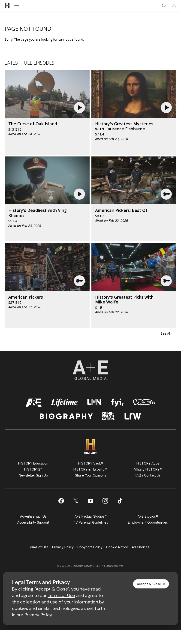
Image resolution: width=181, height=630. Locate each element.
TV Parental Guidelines (90, 522)
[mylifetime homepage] (64, 403)
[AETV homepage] (34, 403)
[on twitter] (75, 501)
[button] (80, 107)
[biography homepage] (66, 416)
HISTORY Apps (147, 463)
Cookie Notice (117, 547)
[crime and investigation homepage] (108, 416)
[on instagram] (105, 501)
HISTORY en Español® (90, 469)
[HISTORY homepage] (90, 446)
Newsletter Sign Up (33, 475)
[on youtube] (90, 501)
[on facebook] (61, 501)
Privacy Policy (63, 547)
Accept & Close (151, 584)
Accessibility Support (33, 522)
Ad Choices (140, 547)
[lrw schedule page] (132, 416)
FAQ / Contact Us (148, 475)
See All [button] (166, 333)
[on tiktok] (120, 501)
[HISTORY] (7, 5)
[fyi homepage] (117, 403)
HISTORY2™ (33, 469)
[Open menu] (16, 5)
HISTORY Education (33, 463)
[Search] (164, 5)
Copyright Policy (90, 547)
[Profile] (174, 5)
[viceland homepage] (144, 403)
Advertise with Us (33, 516)
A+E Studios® (148, 516)
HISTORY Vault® (90, 463)
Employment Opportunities (148, 522)
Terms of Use (38, 547)
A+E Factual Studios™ (91, 516)
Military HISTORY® (148, 469)
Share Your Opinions (90, 475)
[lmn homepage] (94, 403)
